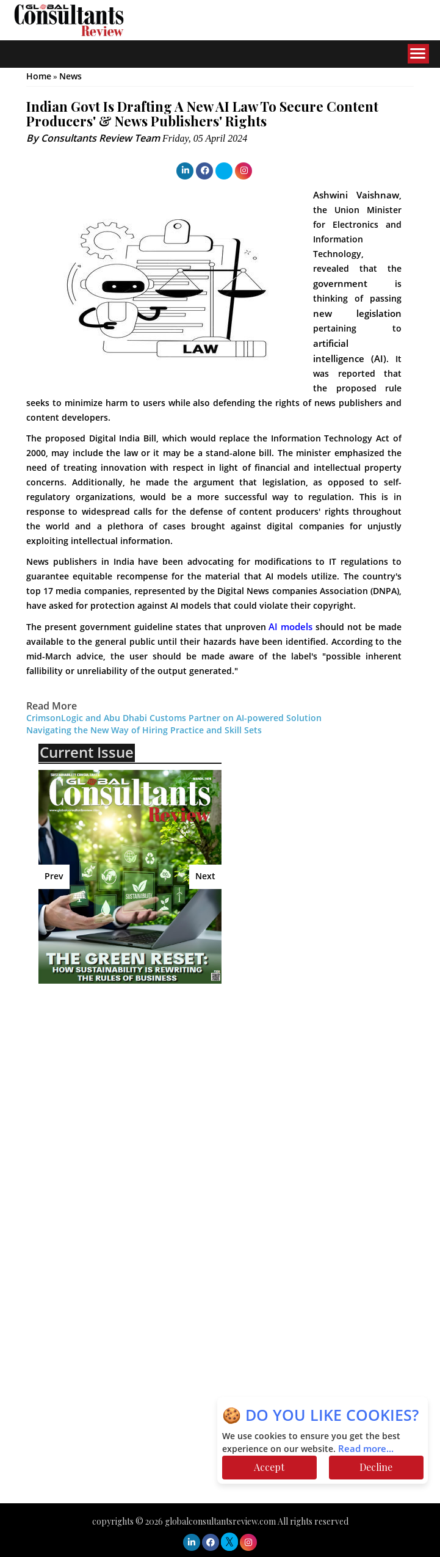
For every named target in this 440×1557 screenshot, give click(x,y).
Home (38, 76)
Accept (269, 1467)
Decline (375, 1467)
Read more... (366, 1448)
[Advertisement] (145, 1081)
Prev (54, 876)
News (70, 76)
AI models (292, 627)
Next (205, 876)
